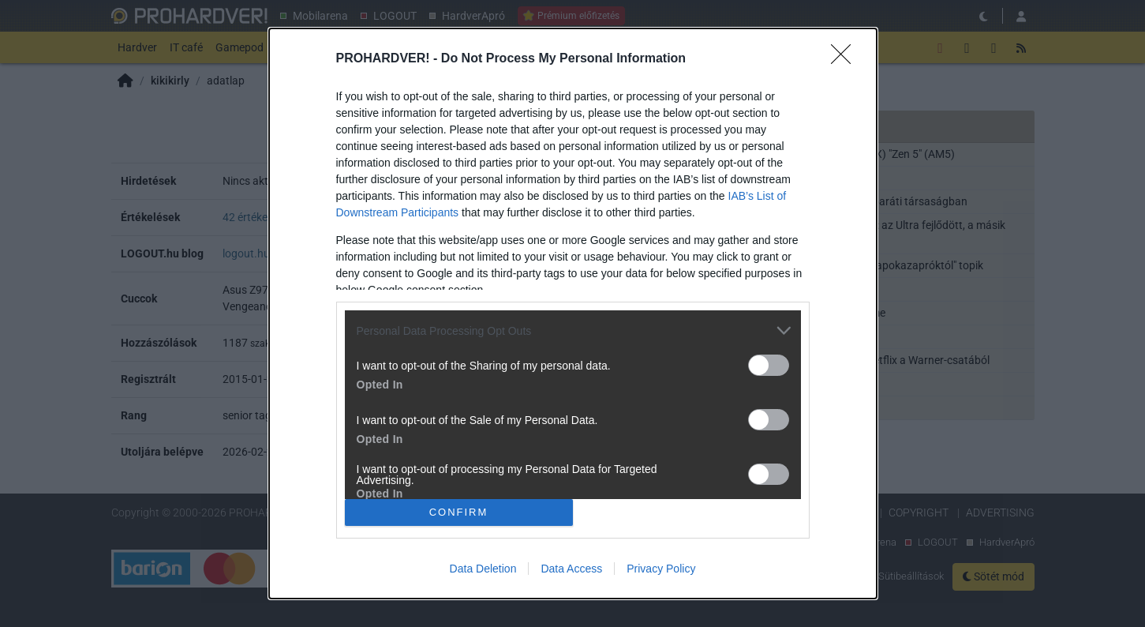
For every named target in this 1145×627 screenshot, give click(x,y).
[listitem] (573, 330)
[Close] (846, 59)
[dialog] (573, 313)
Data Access (571, 568)
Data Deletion (483, 568)
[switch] (768, 365)
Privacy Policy (661, 568)
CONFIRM (458, 512)
